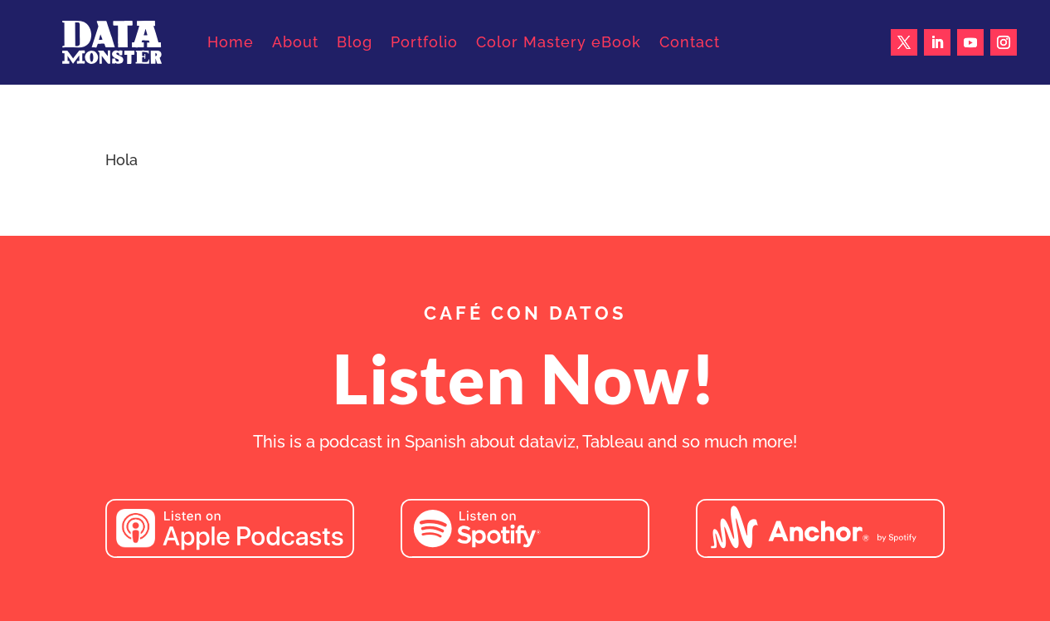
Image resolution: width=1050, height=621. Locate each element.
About (295, 42)
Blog (354, 42)
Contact (689, 42)
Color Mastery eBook (558, 42)
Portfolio (424, 42)
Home (230, 42)
